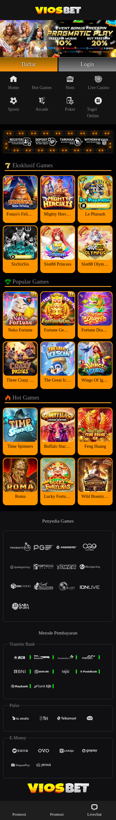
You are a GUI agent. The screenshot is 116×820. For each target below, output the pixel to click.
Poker (70, 104)
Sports (13, 104)
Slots (70, 82)
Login (87, 64)
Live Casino (98, 82)
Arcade (42, 104)
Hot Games (42, 82)
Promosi (19, 810)
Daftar (29, 64)
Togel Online (94, 107)
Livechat (94, 810)
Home (13, 82)
